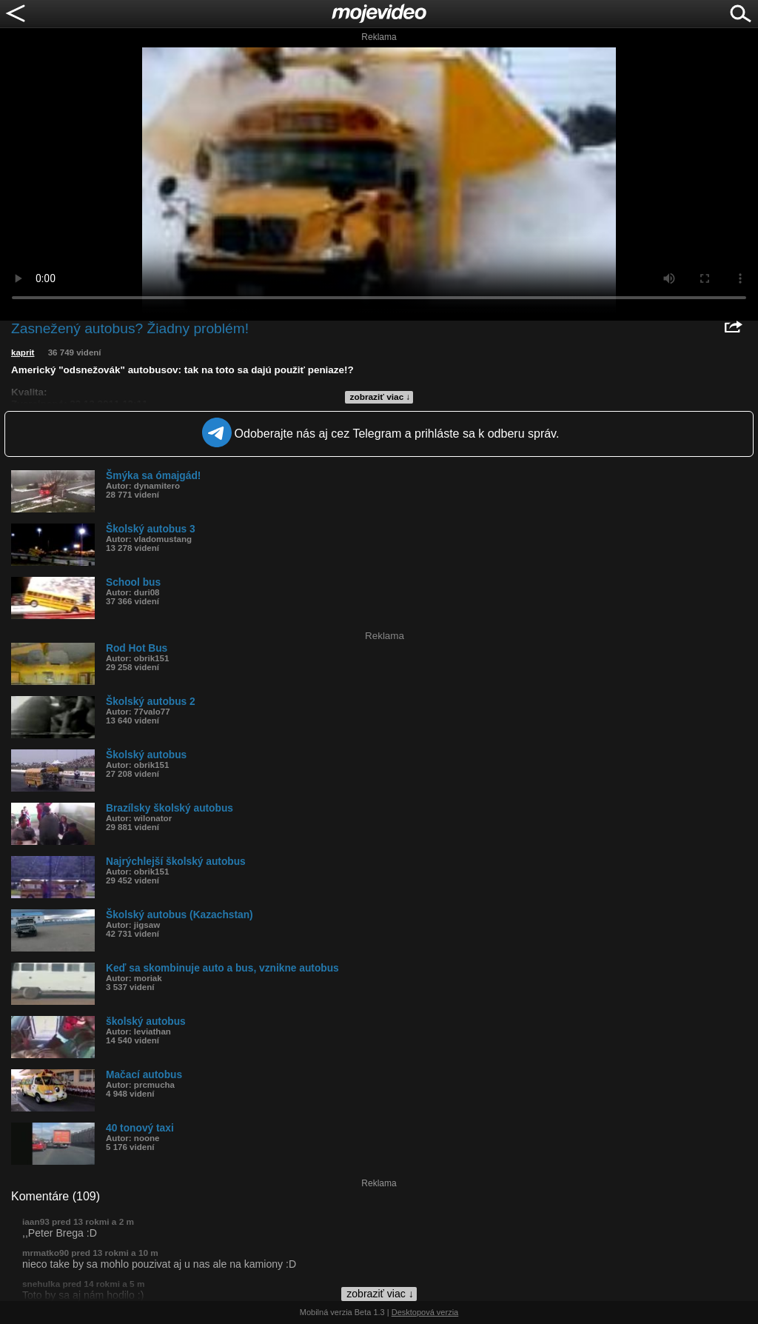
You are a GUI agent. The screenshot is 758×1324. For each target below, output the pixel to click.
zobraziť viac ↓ (380, 397)
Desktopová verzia (425, 1312)
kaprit (22, 352)
